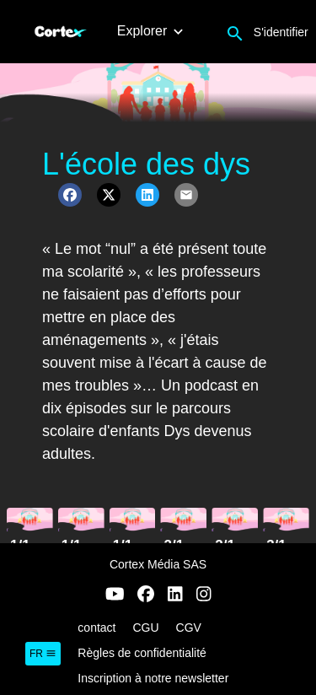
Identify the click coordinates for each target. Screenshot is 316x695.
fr (42, 654)
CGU (145, 627)
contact (96, 627)
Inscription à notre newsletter (153, 678)
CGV (188, 627)
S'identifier (281, 32)
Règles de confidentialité (142, 653)
